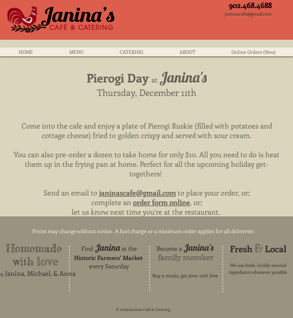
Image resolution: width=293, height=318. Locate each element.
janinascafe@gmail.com (137, 192)
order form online (161, 202)
